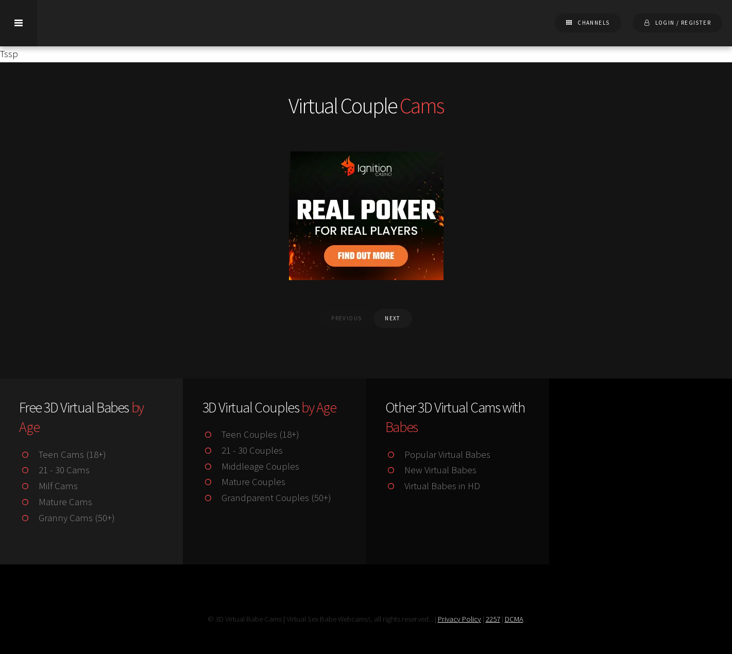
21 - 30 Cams (54, 470)
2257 (493, 619)
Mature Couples (243, 482)
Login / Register (683, 22)
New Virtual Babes (430, 470)
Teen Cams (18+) (62, 454)
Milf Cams (48, 486)
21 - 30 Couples (242, 450)
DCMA (514, 619)
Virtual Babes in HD (432, 486)
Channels (593, 22)
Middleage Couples (250, 466)
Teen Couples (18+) (250, 434)
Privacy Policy (459, 619)
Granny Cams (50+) (66, 518)
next (393, 318)
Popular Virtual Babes (437, 454)
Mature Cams (55, 502)
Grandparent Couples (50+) (266, 498)
